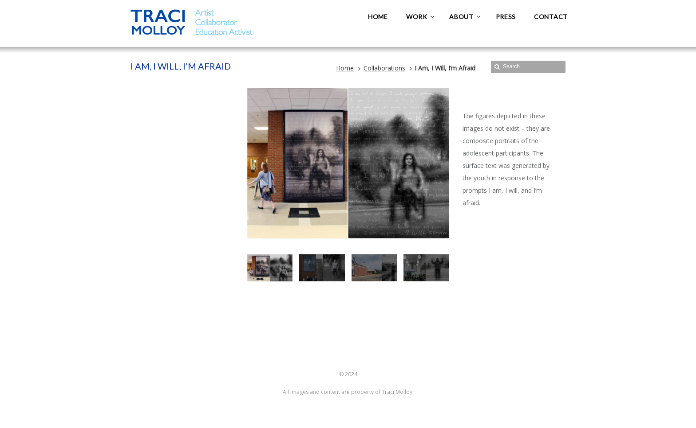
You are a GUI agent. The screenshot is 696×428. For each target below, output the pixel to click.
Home (345, 68)
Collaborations (384, 68)
